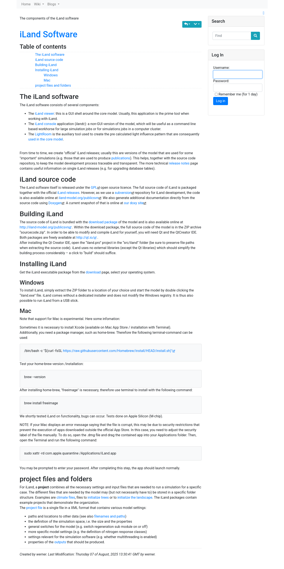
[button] (187, 24)
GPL (94, 188)
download (93, 272)
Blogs (52, 4)
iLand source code (49, 60)
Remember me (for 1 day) (236, 94)
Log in (220, 101)
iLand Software (48, 34)
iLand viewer (44, 114)
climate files (65, 497)
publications (120, 158)
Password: (221, 81)
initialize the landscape (134, 497)
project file (34, 508)
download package (103, 222)
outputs (60, 542)
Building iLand (46, 65)
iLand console (45, 124)
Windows (51, 75)
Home (26, 4)
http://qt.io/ (86, 237)
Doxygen (55, 203)
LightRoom (43, 134)
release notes (179, 163)
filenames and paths (109, 516)
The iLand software (50, 55)
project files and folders (53, 85)
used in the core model (45, 139)
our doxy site (134, 203)
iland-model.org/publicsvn (78, 198)
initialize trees (98, 497)
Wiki (37, 4)
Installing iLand (46, 70)
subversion (123, 193)
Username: (221, 68)
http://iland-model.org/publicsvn (45, 227)
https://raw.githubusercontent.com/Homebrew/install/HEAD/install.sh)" (119, 351)
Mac (47, 80)
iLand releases (68, 193)
